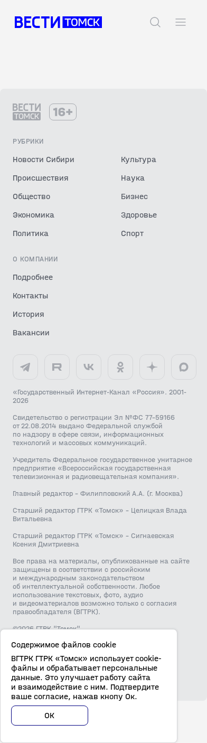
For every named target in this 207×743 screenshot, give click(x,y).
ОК (49, 715)
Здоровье (139, 215)
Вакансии (31, 332)
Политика (31, 233)
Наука (133, 178)
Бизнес (134, 196)
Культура (138, 159)
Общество (31, 196)
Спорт (132, 233)
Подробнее (33, 277)
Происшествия (41, 178)
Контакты (30, 295)
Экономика (33, 215)
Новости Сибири (43, 159)
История (28, 314)
